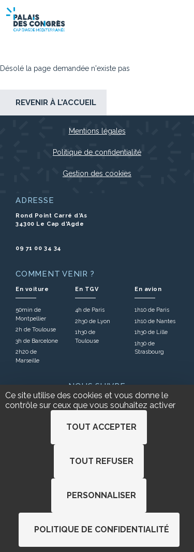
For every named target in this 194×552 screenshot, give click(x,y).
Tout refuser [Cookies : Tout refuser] (101, 461)
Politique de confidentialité (97, 152)
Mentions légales (97, 131)
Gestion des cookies (97, 173)
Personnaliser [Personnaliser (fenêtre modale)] (101, 495)
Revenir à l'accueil (56, 102)
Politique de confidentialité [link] (101, 529)
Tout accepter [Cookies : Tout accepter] (101, 427)
